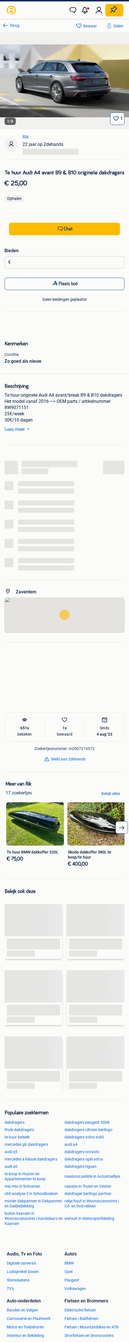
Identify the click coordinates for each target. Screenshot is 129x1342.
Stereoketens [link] (18, 1280)
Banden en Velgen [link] (22, 1310)
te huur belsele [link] (17, 1137)
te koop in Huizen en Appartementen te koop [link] (25, 1176)
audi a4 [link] (70, 1144)
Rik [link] (26, 137)
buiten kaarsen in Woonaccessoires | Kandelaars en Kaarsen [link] (34, 1218)
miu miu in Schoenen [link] (22, 1186)
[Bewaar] (117, 119)
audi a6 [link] (11, 1166)
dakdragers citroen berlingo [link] (88, 1129)
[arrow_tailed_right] (121, 827)
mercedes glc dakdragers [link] (26, 1144)
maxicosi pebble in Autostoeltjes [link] (92, 1176)
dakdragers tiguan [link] (80, 1166)
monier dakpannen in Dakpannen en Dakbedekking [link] (33, 1203)
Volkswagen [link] (75, 1288)
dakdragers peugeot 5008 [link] (87, 1122)
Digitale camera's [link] (21, 1263)
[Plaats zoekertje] (114, 10)
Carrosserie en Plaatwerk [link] (28, 1318)
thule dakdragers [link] (19, 1129)
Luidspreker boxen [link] (23, 1271)
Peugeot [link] (71, 1280)
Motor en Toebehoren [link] (25, 1327)
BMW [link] (69, 1263)
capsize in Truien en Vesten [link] (87, 1186)
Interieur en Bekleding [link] (25, 1335)
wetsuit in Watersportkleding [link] (89, 1218)
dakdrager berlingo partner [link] (87, 1193)
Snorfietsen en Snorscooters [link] (89, 1335)
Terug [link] (14, 25)
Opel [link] (68, 1271)
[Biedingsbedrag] (66, 262)
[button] (85, 10)
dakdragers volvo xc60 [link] (84, 1137)
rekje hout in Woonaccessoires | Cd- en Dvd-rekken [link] (91, 1203)
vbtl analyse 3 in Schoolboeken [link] (31, 1193)
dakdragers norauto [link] (81, 1151)
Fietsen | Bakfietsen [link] (81, 1318)
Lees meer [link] (18, 428)
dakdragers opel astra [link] (83, 1159)
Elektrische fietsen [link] (80, 1310)
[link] (12, 10)
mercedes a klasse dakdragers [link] (31, 1159)
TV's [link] (10, 1288)
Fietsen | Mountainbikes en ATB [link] (91, 1327)
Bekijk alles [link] (110, 793)
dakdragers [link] (15, 1122)
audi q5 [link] (11, 1151)
